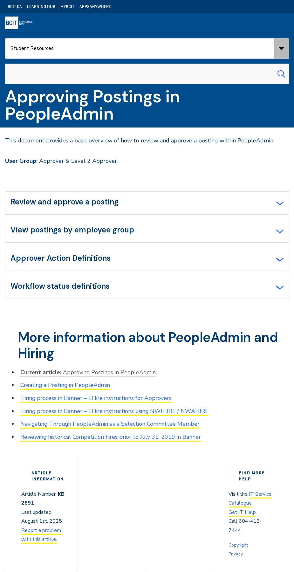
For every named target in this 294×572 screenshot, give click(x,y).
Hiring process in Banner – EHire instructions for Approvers (97, 399)
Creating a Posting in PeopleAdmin (66, 386)
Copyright (238, 545)
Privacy (236, 554)
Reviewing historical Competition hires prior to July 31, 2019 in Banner (112, 437)
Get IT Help (242, 512)
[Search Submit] (281, 74)
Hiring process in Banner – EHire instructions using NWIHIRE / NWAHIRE (116, 412)
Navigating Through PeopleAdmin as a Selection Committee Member (111, 425)
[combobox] (147, 74)
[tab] (147, 203)
